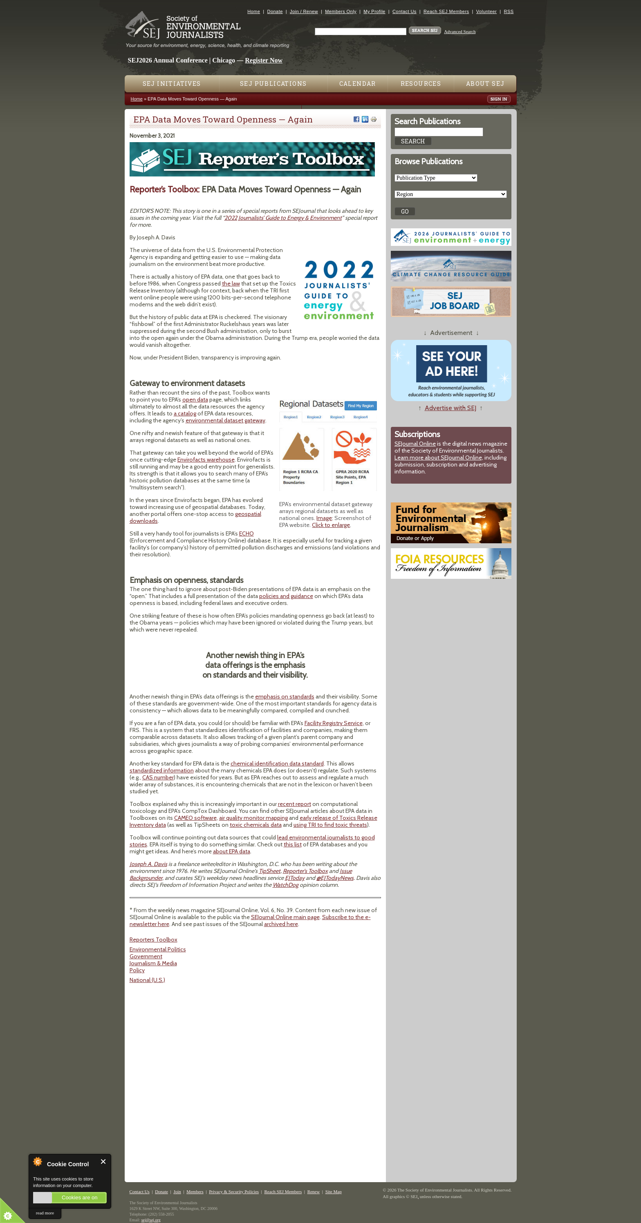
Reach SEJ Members (446, 11)
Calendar (357, 83)
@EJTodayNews (335, 878)
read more (45, 1212)
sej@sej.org (151, 1220)
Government (146, 956)
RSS (509, 11)
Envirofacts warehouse (206, 459)
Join (177, 1191)
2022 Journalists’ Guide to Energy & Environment (283, 217)
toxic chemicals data (256, 824)
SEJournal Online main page (285, 917)
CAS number (158, 777)
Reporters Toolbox (153, 939)
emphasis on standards (284, 696)
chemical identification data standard (277, 763)
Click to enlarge (331, 525)
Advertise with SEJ (450, 408)
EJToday (295, 878)
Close (103, 1161)
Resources (421, 83)
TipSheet (269, 871)
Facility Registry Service (334, 723)
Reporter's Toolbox (305, 871)
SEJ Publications (273, 83)
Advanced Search (459, 31)
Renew (313, 1191)
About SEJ (485, 83)
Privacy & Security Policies (234, 1191)
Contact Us (404, 11)
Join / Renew (304, 11)
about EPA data (231, 851)
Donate (275, 11)
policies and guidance (286, 596)
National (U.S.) (147, 980)
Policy (137, 970)
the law (231, 283)
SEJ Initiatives (172, 83)
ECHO (246, 533)
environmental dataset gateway (225, 420)
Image (324, 518)
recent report (294, 804)
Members (195, 1191)
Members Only (340, 11)
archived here (281, 924)
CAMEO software (195, 817)
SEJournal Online (415, 443)
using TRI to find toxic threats (330, 824)
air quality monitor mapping (253, 817)
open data (195, 399)
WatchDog (285, 884)
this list (293, 844)
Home (253, 11)
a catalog (185, 413)
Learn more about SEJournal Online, (438, 457)
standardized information (162, 770)
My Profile (374, 11)
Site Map (333, 1191)
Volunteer (486, 11)
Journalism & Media (153, 963)
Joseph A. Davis (148, 864)
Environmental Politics (158, 949)
